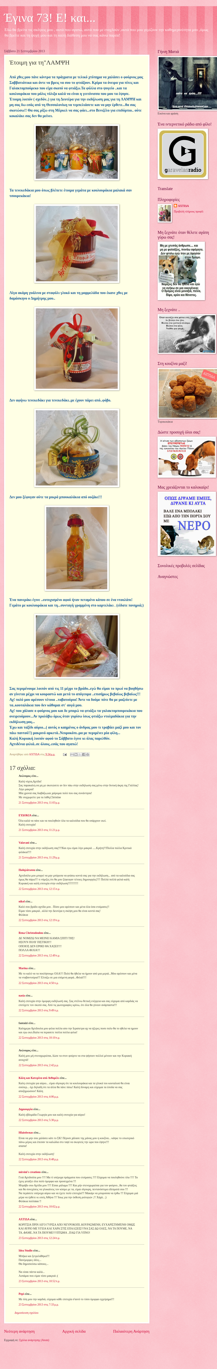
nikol (22, 901)
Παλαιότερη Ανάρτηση (131, 1331)
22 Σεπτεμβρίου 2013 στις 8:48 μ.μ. (39, 1159)
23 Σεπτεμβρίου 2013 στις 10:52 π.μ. (39, 1281)
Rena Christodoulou (31, 932)
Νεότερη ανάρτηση (19, 1331)
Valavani (24, 842)
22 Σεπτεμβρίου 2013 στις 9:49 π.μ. (39, 1010)
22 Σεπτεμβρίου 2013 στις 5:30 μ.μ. (39, 1120)
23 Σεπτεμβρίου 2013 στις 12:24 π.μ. (39, 1238)
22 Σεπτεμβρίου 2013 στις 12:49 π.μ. (39, 955)
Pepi (21, 1293)
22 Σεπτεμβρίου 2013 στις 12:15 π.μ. (39, 888)
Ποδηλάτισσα (27, 870)
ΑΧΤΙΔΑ (24, 1219)
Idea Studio (26, 1250)
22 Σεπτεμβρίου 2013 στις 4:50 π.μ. (39, 983)
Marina (23, 968)
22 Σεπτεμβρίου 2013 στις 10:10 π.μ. (39, 1037)
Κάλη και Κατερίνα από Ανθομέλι (39, 1078)
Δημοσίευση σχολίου (26, 1312)
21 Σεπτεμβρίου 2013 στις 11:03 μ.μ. (39, 802)
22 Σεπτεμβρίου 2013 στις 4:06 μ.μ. (39, 1096)
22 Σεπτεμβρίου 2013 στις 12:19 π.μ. (39, 920)
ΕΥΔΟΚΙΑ (25, 815)
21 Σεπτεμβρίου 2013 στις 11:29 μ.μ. (39, 857)
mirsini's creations (30, 1172)
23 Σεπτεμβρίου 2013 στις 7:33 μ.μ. (39, 1304)
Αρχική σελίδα (74, 1331)
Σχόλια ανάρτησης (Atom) (34, 1340)
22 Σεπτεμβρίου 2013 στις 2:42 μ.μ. (39, 1065)
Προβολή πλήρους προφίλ (188, 211)
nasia (22, 995)
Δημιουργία (26, 1109)
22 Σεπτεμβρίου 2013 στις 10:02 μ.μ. (39, 1206)
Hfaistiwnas (26, 1132)
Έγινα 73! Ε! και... (50, 17)
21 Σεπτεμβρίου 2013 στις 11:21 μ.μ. (39, 830)
